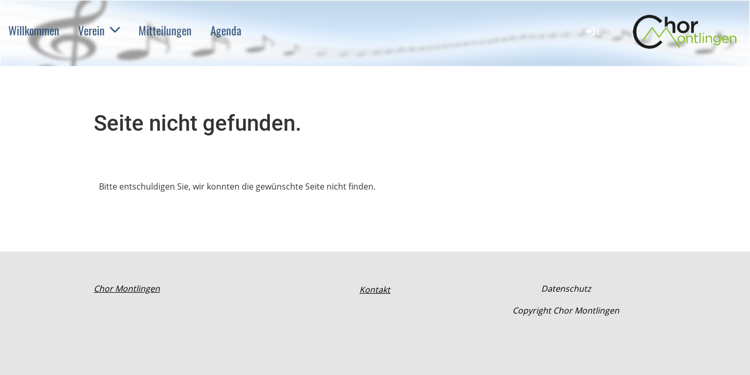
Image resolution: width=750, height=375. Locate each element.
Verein (99, 30)
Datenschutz (566, 288)
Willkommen (33, 30)
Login (601, 31)
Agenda (225, 30)
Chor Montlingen (127, 288)
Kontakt (374, 289)
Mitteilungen (165, 30)
